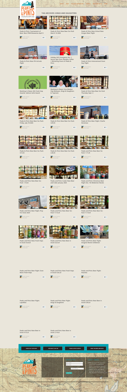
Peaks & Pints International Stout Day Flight (93, 62)
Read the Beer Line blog (97, 348)
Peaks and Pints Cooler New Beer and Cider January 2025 (62, 182)
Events (88, 4)
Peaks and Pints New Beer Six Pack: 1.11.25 (91, 152)
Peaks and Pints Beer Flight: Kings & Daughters (60, 301)
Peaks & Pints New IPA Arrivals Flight (31, 62)
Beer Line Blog (97, 4)
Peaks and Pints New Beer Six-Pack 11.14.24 (92, 212)
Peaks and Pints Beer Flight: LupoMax (30, 301)
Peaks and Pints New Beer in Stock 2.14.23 (61, 331)
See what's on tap (53, 348)
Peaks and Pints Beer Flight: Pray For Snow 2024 (31, 212)
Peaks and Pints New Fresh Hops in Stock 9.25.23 (62, 271)
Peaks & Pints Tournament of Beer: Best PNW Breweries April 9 (31, 32)
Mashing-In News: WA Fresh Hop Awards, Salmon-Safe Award (31, 92)
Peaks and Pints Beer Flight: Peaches (91, 271)
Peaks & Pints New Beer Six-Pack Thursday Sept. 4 (93, 92)
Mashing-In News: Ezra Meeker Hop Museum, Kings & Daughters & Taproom (62, 91)
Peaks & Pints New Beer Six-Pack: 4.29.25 (62, 122)
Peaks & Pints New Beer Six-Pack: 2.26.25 (62, 152)
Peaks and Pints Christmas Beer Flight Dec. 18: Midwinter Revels (92, 182)
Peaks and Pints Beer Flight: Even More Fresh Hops (31, 271)
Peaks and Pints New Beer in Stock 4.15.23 (30, 331)
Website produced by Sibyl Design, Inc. (57, 389)
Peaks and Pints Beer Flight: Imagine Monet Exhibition (91, 242)
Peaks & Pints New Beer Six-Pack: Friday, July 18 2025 (32, 122)
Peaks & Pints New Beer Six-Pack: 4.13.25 (32, 152)
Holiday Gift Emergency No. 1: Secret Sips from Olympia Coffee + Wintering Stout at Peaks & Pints (62, 60)
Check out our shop (31, 348)
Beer (67, 4)
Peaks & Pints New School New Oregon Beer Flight (92, 32)
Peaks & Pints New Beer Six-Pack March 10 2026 (62, 32)
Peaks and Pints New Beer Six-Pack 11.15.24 (61, 212)
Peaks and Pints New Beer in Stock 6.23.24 (61, 242)
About (62, 4)
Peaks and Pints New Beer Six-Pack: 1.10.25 (30, 182)
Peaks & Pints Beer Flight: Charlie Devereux (93, 122)
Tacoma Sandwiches (77, 4)
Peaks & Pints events (75, 348)
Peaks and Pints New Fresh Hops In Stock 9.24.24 (31, 242)
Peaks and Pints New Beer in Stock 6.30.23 (91, 301)
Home (105, 4)
